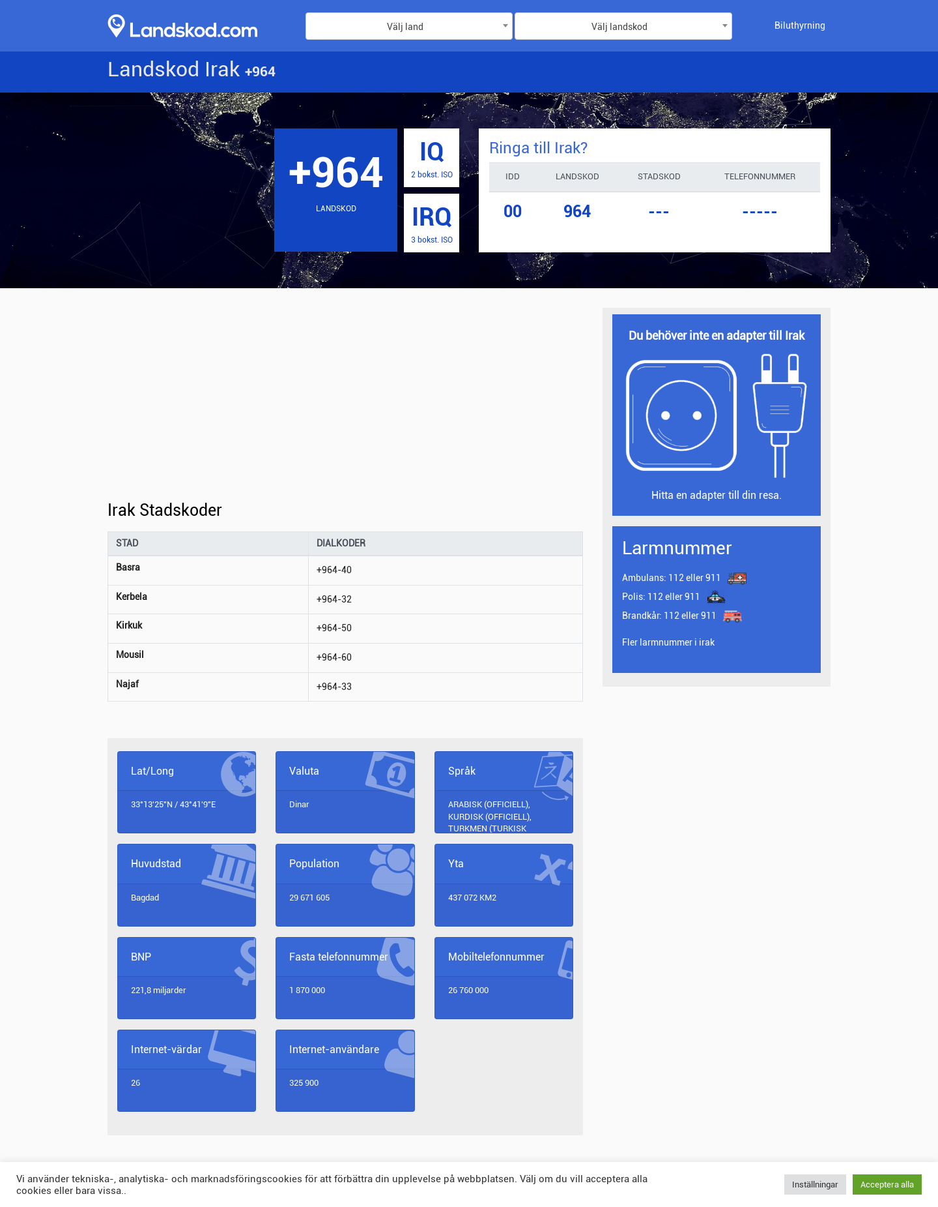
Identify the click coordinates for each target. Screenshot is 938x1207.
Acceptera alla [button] (887, 1184)
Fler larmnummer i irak (668, 642)
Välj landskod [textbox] (619, 27)
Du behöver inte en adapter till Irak (716, 335)
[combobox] (409, 26)
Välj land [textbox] (405, 27)
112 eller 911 (671, 578)
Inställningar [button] (815, 1184)
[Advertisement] (345, 404)
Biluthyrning (800, 25)
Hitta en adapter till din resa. (716, 495)
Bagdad (145, 897)
